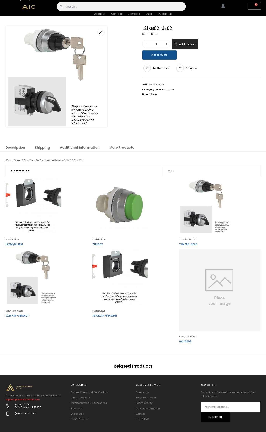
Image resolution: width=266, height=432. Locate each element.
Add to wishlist (161, 68)
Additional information (80, 147)
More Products (121, 147)
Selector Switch (164, 89)
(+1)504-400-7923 (25, 413)
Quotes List (165, 14)
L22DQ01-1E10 (14, 244)
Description (15, 147)
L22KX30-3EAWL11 (17, 316)
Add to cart (187, 44)
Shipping (42, 147)
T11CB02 (97, 244)
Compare (134, 14)
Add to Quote (159, 55)
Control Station (187, 336)
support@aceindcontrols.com (23, 399)
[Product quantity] (156, 44)
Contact (116, 14)
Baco (154, 34)
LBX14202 (185, 341)
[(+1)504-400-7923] (8, 413)
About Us (100, 14)
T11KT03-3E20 (188, 244)
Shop (149, 14)
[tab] (15, 148)
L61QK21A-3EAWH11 (104, 316)
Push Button (12, 239)
